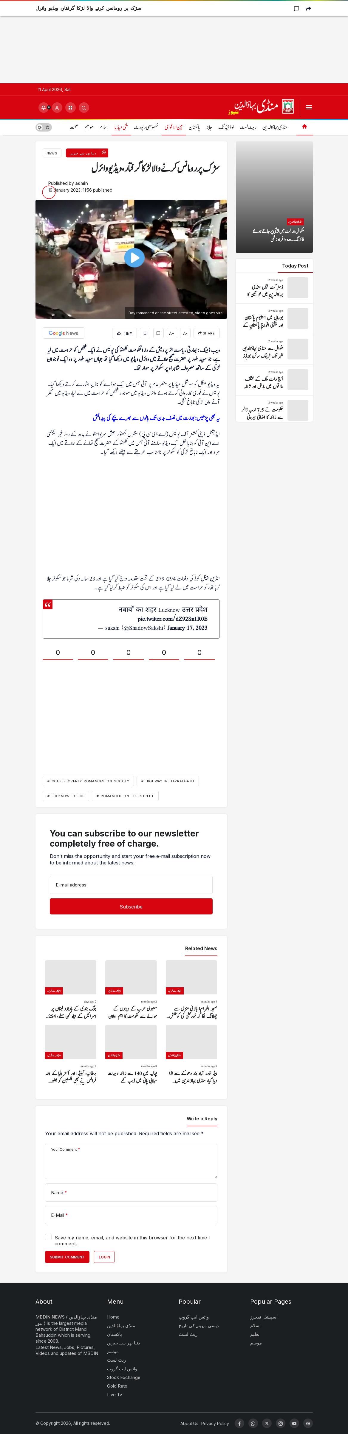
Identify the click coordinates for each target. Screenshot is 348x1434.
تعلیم (254, 1334)
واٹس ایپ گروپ (122, 1369)
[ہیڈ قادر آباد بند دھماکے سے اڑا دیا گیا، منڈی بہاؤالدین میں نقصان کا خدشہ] (191, 1055)
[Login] (57, 107)
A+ (171, 333)
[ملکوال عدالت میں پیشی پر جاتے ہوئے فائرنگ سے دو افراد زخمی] (274, 197)
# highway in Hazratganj (167, 781)
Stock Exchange (123, 1377)
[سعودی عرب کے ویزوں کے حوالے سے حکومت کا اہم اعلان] (131, 990)
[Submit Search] (84, 107)
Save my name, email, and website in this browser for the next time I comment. (132, 1241)
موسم (89, 127)
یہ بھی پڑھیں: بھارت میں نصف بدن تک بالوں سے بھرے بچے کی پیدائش (156, 418)
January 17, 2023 (187, 628)
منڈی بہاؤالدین (274, 127)
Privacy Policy (215, 1423)
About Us (189, 1423)
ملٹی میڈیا (121, 127)
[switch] (43, 127)
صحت (74, 127)
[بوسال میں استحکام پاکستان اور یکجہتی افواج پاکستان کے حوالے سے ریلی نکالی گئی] (274, 319)
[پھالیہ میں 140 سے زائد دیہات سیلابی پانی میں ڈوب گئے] (131, 1055)
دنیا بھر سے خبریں (123, 1343)
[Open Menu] (309, 107)
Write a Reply (202, 1119)
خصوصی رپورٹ (146, 127)
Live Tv (114, 1394)
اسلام (104, 127)
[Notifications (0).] (43, 107)
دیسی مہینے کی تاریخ (199, 1325)
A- (185, 333)
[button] (70, 107)
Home (113, 1317)
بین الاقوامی (174, 127)
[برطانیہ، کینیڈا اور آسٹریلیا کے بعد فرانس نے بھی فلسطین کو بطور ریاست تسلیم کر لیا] (71, 1055)
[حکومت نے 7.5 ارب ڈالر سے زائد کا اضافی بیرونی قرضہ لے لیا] (274, 410)
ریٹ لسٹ (248, 127)
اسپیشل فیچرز (264, 1317)
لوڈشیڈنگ (226, 127)
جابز (209, 127)
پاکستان (194, 127)
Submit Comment (67, 1257)
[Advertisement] (174, 41)
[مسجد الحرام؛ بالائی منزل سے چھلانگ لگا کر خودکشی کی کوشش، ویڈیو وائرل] (191, 990)
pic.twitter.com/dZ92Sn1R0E (173, 619)
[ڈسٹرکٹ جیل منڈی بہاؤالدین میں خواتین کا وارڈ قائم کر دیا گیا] (274, 288)
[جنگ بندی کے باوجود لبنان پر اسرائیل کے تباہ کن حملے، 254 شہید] (71, 990)
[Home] (304, 127)
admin (81, 183)
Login (104, 1257)
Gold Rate (117, 1386)
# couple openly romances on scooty (88, 781)
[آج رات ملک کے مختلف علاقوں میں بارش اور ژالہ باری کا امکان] (274, 380)
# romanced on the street (125, 796)
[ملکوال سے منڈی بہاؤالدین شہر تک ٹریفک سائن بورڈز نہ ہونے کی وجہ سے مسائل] (274, 349)
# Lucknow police (66, 796)
